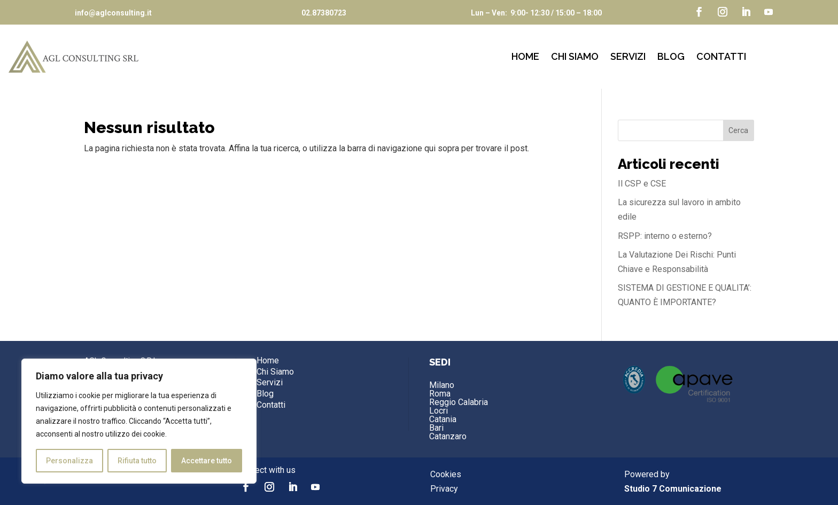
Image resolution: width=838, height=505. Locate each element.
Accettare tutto (206, 460)
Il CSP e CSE (642, 183)
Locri (438, 411)
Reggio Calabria (458, 402)
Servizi (628, 57)
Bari (436, 428)
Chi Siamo (575, 57)
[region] (139, 421)
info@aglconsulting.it (113, 13)
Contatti (721, 57)
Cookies (445, 474)
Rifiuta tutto (137, 460)
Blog (671, 57)
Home (525, 57)
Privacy (444, 489)
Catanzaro (448, 436)
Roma (440, 394)
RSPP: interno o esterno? (665, 236)
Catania (442, 419)
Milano (441, 385)
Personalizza (69, 460)
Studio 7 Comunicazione (672, 489)
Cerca (738, 130)
